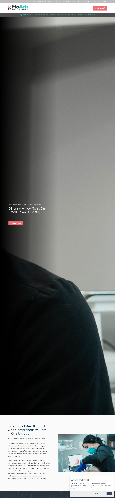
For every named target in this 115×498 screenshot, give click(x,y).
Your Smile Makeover (41, 15)
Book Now (100, 8)
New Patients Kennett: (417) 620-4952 (71, 2)
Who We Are (82, 15)
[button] (15, 223)
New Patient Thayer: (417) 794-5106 (96, 2)
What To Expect (70, 15)
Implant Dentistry (25, 15)
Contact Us (91, 15)
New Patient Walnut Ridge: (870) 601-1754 (43, 2)
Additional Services (56, 15)
